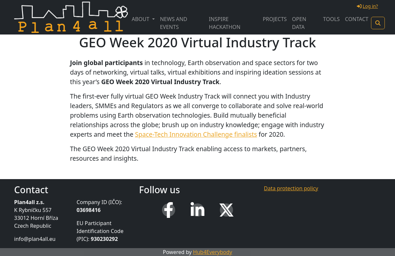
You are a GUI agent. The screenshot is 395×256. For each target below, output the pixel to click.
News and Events (173, 23)
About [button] (141, 19)
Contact (356, 19)
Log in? (367, 6)
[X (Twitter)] (226, 210)
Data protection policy (291, 188)
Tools (331, 19)
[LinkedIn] (197, 210)
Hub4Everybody (212, 252)
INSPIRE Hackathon (224, 23)
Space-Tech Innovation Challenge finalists (196, 134)
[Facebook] (168, 210)
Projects (275, 19)
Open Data (299, 23)
